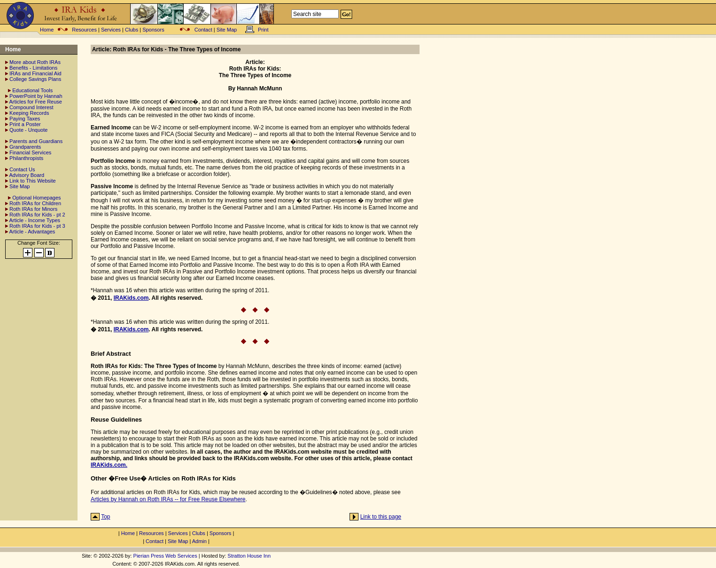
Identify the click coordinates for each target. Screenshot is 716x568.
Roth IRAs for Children (35, 203)
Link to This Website (32, 181)
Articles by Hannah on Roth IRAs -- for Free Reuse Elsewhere (168, 499)
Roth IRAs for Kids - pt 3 (37, 226)
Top (105, 516)
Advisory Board (26, 175)
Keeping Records (29, 113)
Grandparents (25, 147)
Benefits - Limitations (33, 68)
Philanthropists (26, 158)
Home (47, 29)
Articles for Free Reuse (35, 101)
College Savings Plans (35, 79)
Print (263, 29)
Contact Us (22, 169)
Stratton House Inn (249, 556)
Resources (84, 29)
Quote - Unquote (28, 130)
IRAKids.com (131, 298)
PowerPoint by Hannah (35, 96)
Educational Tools (32, 90)
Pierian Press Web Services (165, 556)
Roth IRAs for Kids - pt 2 (37, 214)
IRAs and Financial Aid (35, 73)
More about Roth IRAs (35, 62)
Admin (199, 541)
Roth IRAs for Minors (33, 209)
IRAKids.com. (109, 465)
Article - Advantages (32, 231)
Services (111, 29)
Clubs (131, 29)
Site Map (227, 29)
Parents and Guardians (35, 141)
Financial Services (30, 152)
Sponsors (153, 29)
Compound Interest (31, 107)
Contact (203, 29)
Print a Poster (25, 124)
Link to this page (380, 516)
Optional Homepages (36, 197)
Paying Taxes (24, 118)
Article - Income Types (34, 220)
